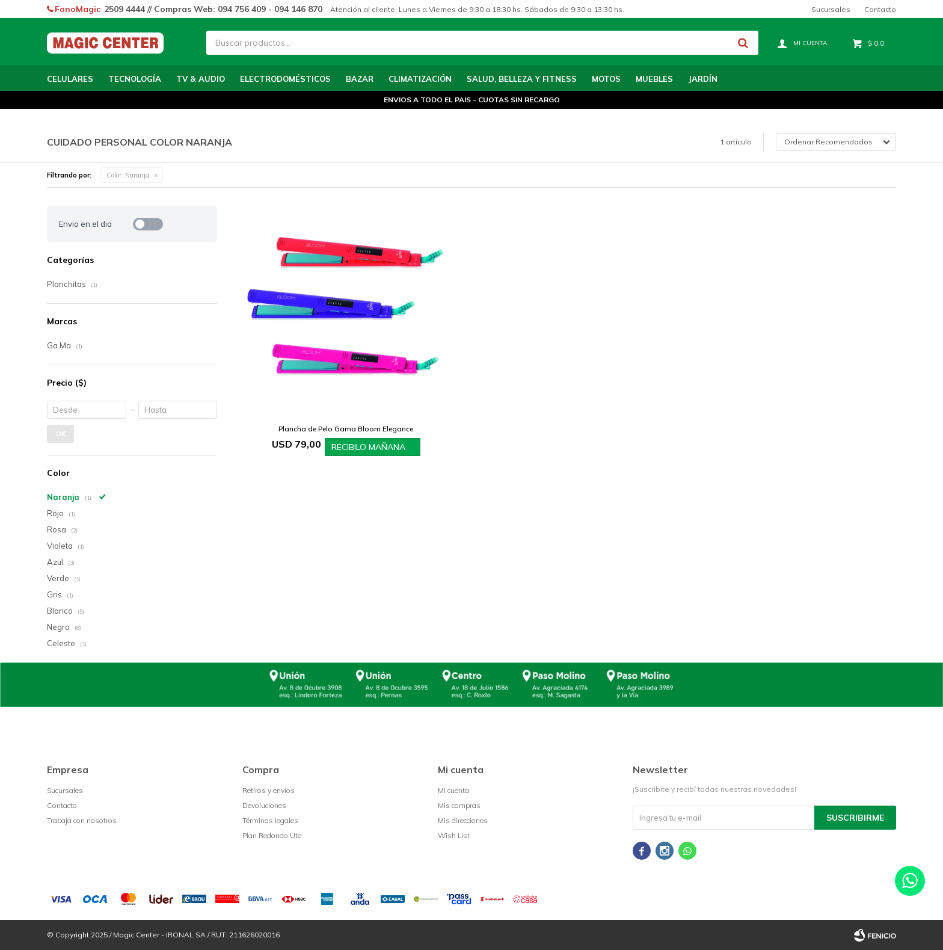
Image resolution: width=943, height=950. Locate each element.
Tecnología (134, 79)
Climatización (420, 79)
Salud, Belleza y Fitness (522, 79)
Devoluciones (264, 805)
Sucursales (830, 9)
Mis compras (459, 805)
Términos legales (270, 820)
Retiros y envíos (268, 790)
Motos (606, 79)
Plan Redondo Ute (271, 835)
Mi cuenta (453, 790)
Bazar (359, 79)
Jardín (702, 79)
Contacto (880, 9)
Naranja (127, 175)
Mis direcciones (463, 820)
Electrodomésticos (285, 79)
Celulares (70, 79)
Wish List (454, 835)
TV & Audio (200, 79)
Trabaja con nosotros (82, 820)
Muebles (654, 79)
